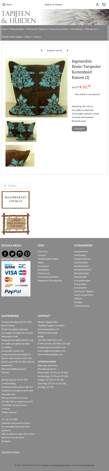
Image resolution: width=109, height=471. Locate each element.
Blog (27, 36)
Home (4, 29)
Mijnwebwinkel (88, 465)
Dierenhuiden (17, 29)
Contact (37, 36)
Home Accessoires (58, 29)
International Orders (48, 276)
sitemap (45, 465)
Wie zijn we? (91, 29)
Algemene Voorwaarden (50, 280)
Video (41, 262)
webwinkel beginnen (62, 465)
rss (51, 465)
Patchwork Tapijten (36, 29)
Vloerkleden (77, 29)
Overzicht (79, 128)
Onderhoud (43, 273)
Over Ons (43, 251)
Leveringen (43, 266)
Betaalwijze (43, 269)
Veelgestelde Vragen (12, 36)
